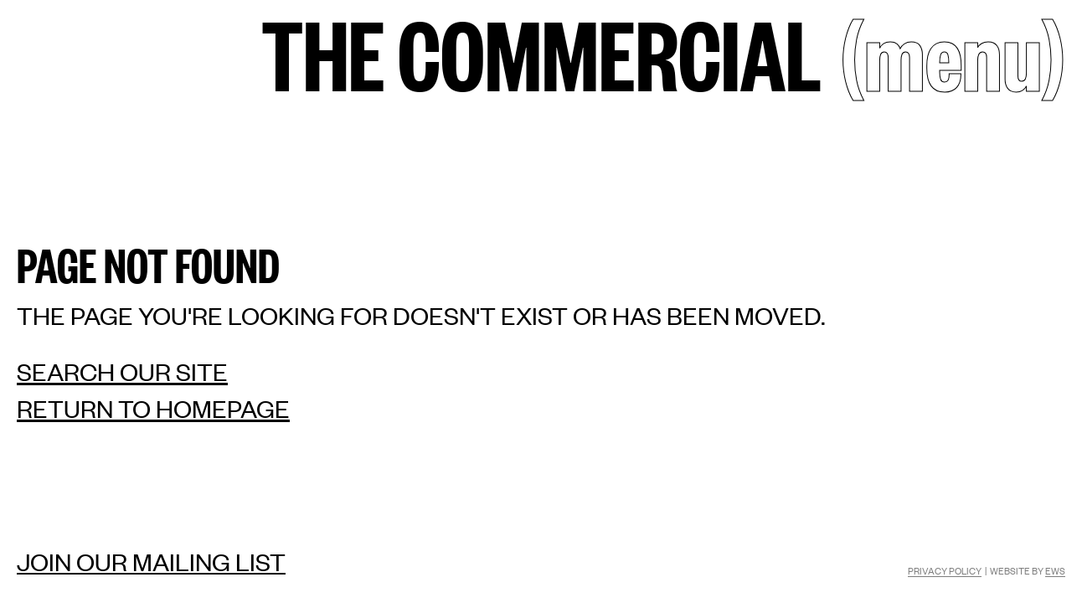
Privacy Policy (945, 570)
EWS (1055, 570)
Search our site (122, 371)
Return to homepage (153, 408)
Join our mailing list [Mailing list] (151, 561)
